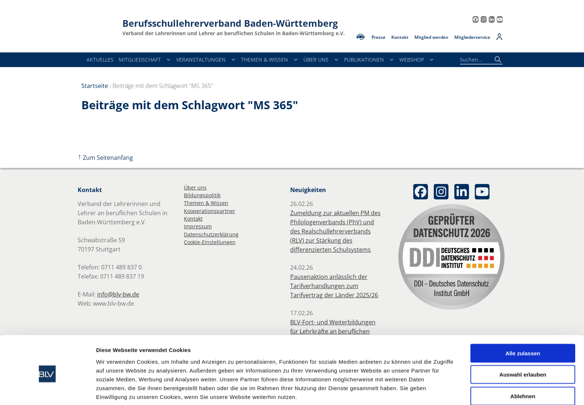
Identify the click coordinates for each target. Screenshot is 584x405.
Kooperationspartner (209, 210)
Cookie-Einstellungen (210, 242)
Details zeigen (389, 390)
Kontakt (400, 37)
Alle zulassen (522, 323)
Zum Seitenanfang (105, 158)
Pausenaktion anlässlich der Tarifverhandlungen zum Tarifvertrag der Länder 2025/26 (334, 286)
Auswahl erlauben (522, 345)
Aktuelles (100, 59)
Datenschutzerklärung (211, 234)
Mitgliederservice (472, 37)
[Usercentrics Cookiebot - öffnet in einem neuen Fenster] (47, 390)
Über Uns (321, 59)
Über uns (195, 187)
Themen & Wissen (269, 59)
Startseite (94, 86)
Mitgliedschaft (145, 59)
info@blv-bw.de (118, 294)
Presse (378, 37)
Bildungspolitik (202, 195)
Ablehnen (522, 366)
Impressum (198, 226)
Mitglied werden (431, 37)
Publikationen (369, 59)
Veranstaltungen (206, 59)
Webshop (416, 59)
